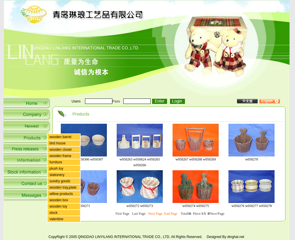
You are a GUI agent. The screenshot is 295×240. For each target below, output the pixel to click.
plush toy (56, 169)
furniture (56, 162)
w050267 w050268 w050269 (195, 159)
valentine (56, 219)
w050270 (251, 159)
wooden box (59, 200)
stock (54, 213)
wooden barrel (60, 137)
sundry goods (60, 181)
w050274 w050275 (195, 206)
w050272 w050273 (139, 206)
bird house (58, 143)
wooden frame (60, 156)
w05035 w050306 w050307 (84, 159)
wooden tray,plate (63, 187)
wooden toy (58, 206)
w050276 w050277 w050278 (251, 206)
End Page (170, 214)
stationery (57, 175)
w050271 (83, 206)
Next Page (155, 214)
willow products (61, 194)
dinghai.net (235, 237)
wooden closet (61, 150)
